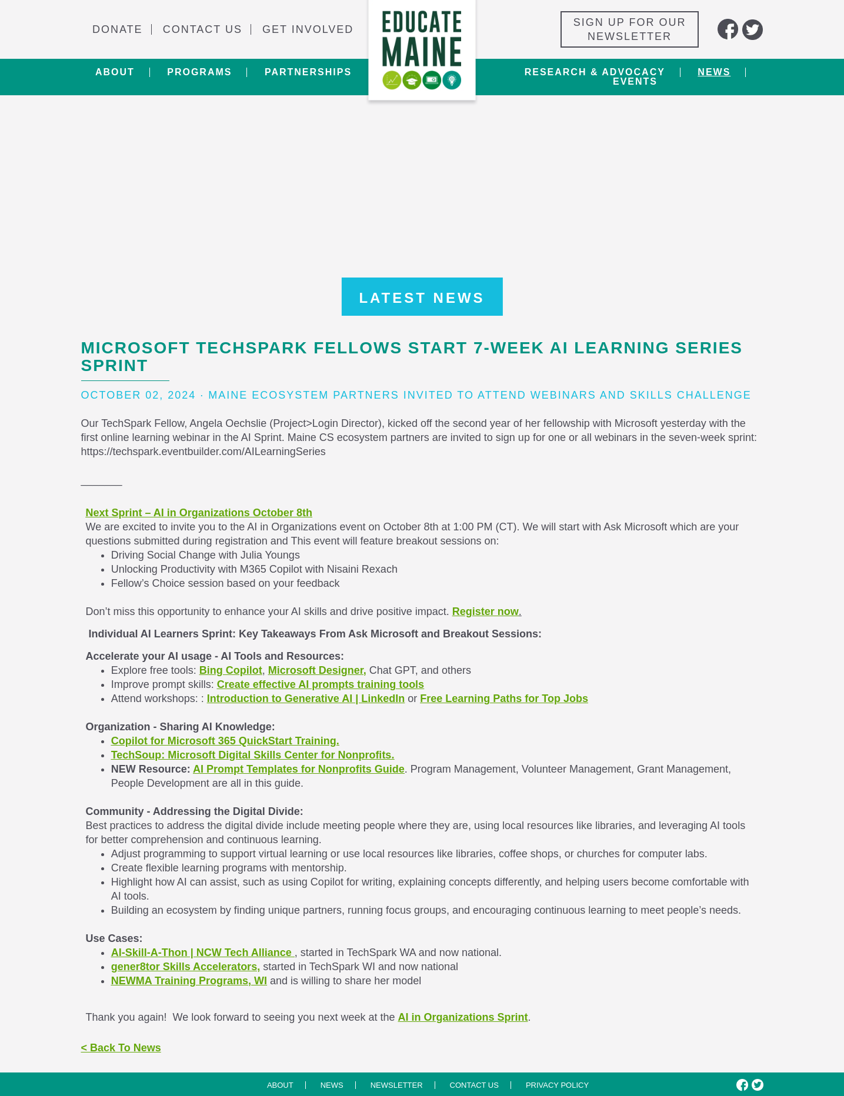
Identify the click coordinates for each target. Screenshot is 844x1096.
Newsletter (397, 1085)
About (115, 72)
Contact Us (202, 29)
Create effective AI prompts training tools (320, 684)
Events (635, 81)
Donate (117, 29)
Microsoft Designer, (317, 670)
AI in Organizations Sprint (463, 1017)
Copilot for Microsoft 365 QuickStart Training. (225, 741)
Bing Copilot (230, 670)
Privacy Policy (557, 1085)
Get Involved (307, 29)
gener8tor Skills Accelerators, (185, 967)
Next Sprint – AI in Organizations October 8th (199, 513)
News (714, 72)
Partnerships (308, 72)
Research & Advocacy (595, 72)
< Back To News (121, 1048)
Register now (485, 611)
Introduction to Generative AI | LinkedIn (306, 698)
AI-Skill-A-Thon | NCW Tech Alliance (203, 952)
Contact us (474, 1085)
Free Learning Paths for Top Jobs (504, 698)
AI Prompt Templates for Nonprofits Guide (299, 769)
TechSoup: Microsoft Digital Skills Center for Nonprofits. (253, 755)
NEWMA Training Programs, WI (189, 981)
